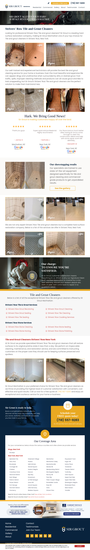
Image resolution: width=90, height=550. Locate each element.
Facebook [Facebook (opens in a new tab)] (32, 535)
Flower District (13, 482)
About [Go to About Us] (63, 7)
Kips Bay (30, 474)
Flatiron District (14, 480)
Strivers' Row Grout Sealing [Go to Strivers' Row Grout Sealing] (19, 313)
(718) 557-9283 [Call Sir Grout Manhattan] (78, 3)
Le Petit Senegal (33, 480)
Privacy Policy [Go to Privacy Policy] (58, 545)
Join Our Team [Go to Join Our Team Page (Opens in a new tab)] (33, 530)
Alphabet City (13, 459)
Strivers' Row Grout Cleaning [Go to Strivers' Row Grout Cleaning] (60, 309)
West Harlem (69, 488)
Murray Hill (49, 474)
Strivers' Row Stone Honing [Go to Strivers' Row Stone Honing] (19, 331)
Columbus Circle (14, 472)
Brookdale (12, 464)
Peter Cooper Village (52, 480)
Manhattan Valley (52, 461)
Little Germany (32, 488)
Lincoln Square (32, 485)
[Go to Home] (18, 6)
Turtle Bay (68, 472)
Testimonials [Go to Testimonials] (72, 7)
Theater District (69, 469)
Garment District (14, 488)
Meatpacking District (52, 469)
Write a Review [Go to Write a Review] (48, 3)
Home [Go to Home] (8, 523)
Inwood (30, 472)
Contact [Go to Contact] (81, 7)
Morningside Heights (52, 472)
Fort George (13, 485)
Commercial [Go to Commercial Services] (47, 7)
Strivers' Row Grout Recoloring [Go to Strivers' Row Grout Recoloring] (21, 309)
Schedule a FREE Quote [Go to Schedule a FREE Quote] (60, 3)
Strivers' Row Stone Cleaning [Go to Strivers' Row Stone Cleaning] (20, 327)
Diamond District (14, 474)
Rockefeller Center (52, 482)
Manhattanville (51, 464)
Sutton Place (69, 464)
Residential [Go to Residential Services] (37, 7)
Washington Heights (71, 482)
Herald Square (32, 467)
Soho (48, 488)
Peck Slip (49, 477)
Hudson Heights (33, 469)
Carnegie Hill (13, 467)
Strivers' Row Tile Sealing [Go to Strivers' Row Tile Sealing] (18, 317)
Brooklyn (12, 452)
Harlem (30, 461)
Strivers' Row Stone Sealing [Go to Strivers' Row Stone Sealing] (59, 327)
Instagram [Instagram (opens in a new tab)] (27, 535)
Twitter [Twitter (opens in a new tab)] (36, 535)
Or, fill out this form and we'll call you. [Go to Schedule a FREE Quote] (68, 424)
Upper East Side (70, 477)
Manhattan (50, 459)
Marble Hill (49, 467)
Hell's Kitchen (32, 464)
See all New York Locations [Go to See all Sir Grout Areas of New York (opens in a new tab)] (43, 494)
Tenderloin (68, 467)
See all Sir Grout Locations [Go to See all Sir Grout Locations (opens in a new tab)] (36, 497)
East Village (13, 477)
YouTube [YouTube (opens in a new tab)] (40, 535)
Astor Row (12, 461)
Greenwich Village (33, 459)
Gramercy (12, 490)
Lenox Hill (30, 482)
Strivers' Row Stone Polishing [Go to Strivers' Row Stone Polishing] (60, 331)
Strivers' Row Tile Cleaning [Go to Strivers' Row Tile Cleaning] (59, 313)
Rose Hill (48, 485)
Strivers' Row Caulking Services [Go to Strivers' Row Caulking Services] (61, 317)
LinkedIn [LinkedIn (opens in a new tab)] (45, 535)
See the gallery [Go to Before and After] (62, 188)
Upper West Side (70, 480)
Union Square (69, 474)
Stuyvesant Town (70, 459)
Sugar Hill (68, 461)
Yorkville (67, 490)
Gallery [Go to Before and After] (56, 7)
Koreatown (31, 477)
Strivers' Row (50, 490)
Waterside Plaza (70, 485)
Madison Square (33, 490)
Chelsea (12, 469)
